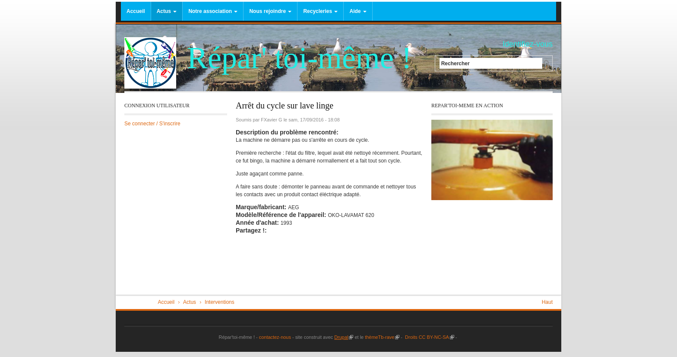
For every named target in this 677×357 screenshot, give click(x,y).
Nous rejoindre (270, 11)
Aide (357, 11)
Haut (547, 302)
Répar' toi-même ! (299, 58)
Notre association (212, 11)
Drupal (343, 337)
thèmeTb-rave (382, 337)
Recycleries (320, 11)
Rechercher (455, 63)
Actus (167, 11)
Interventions (219, 302)
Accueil (136, 11)
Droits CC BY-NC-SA (429, 337)
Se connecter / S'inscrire (152, 124)
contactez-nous (274, 337)
